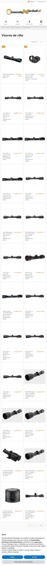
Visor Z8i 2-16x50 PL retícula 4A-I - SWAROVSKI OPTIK (29, 197)
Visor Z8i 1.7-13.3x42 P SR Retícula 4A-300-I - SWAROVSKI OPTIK (29, 157)
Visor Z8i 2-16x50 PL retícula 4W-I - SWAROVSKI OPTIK (7, 276)
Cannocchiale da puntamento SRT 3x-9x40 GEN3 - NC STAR (8, 473)
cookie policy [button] (38, 542)
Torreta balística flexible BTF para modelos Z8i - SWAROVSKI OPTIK (8, 514)
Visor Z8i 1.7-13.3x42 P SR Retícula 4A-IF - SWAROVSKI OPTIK (7, 197)
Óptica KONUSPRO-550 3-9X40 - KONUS (9, 76)
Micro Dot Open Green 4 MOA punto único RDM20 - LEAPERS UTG (31, 77)
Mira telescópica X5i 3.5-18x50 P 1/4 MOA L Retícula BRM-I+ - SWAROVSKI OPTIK (30, 515)
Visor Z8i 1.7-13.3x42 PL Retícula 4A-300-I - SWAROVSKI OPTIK (7, 117)
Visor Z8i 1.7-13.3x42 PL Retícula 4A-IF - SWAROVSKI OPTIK (30, 116)
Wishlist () (41, 1)
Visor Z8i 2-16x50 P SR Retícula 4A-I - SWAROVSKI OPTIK (29, 276)
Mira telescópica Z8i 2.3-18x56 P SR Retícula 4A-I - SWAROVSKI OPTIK (30, 395)
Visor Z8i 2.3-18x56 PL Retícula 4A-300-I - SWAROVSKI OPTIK (7, 355)
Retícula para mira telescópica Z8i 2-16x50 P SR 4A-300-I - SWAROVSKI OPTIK (8, 315)
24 (42, 42)
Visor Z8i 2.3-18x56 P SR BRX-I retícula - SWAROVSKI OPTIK (29, 433)
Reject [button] (12, 557)
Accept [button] (34, 557)
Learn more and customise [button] (23, 562)
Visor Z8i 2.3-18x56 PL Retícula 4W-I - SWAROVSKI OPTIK (7, 395)
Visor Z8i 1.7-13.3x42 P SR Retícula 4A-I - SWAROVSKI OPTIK (7, 156)
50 (40, 525)
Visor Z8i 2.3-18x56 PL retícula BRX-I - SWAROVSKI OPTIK (29, 355)
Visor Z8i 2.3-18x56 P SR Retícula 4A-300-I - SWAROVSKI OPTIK (7, 434)
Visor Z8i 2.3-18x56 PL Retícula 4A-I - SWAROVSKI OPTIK (29, 314)
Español (32, 1)
